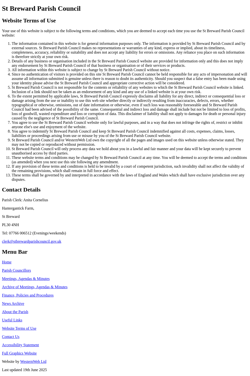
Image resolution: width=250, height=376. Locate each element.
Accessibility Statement (20, 345)
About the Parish (15, 312)
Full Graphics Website (19, 353)
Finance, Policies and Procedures (28, 295)
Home (6, 262)
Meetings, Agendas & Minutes (26, 279)
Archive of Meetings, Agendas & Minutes (34, 287)
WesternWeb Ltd (33, 361)
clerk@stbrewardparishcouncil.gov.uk (31, 241)
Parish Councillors (16, 270)
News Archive (13, 303)
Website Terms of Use (19, 328)
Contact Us (11, 337)
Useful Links (12, 320)
